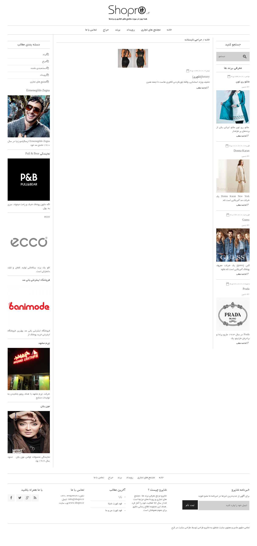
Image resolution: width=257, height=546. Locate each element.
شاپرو (207, 528)
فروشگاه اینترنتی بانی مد (36, 280)
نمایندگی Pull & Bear (37, 154)
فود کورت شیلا (115, 504)
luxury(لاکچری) (201, 77)
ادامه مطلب (201, 88)
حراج (106, 30)
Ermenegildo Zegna (38, 90)
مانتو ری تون (243, 82)
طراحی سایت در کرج (181, 528)
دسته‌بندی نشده (38, 68)
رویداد (131, 30)
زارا (120, 497)
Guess (245, 220)
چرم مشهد (44, 343)
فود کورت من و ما (113, 510)
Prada (246, 289)
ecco (47, 217)
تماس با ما (91, 30)
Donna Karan (242, 151)
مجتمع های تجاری (151, 30)
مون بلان (45, 406)
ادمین (244, 87)
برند (117, 30)
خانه (169, 30)
